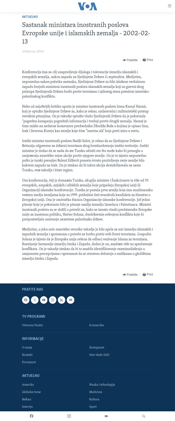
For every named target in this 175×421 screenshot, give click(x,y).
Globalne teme (31, 392)
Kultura (94, 399)
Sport (93, 406)
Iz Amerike (96, 325)
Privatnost (29, 362)
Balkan (26, 399)
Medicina (95, 392)
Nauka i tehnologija (102, 384)
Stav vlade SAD (99, 355)
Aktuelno (30, 17)
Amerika (28, 384)
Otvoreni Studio (32, 325)
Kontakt (27, 355)
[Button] (130, 60)
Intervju (27, 406)
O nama (27, 347)
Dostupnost (96, 347)
